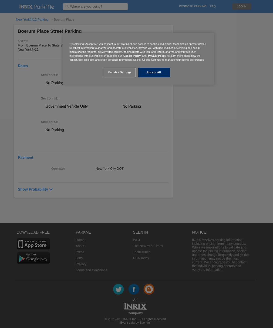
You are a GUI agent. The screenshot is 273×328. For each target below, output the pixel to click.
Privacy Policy (157, 55)
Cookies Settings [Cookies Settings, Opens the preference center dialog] (119, 72)
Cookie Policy (132, 55)
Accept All (154, 72)
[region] (138, 59)
